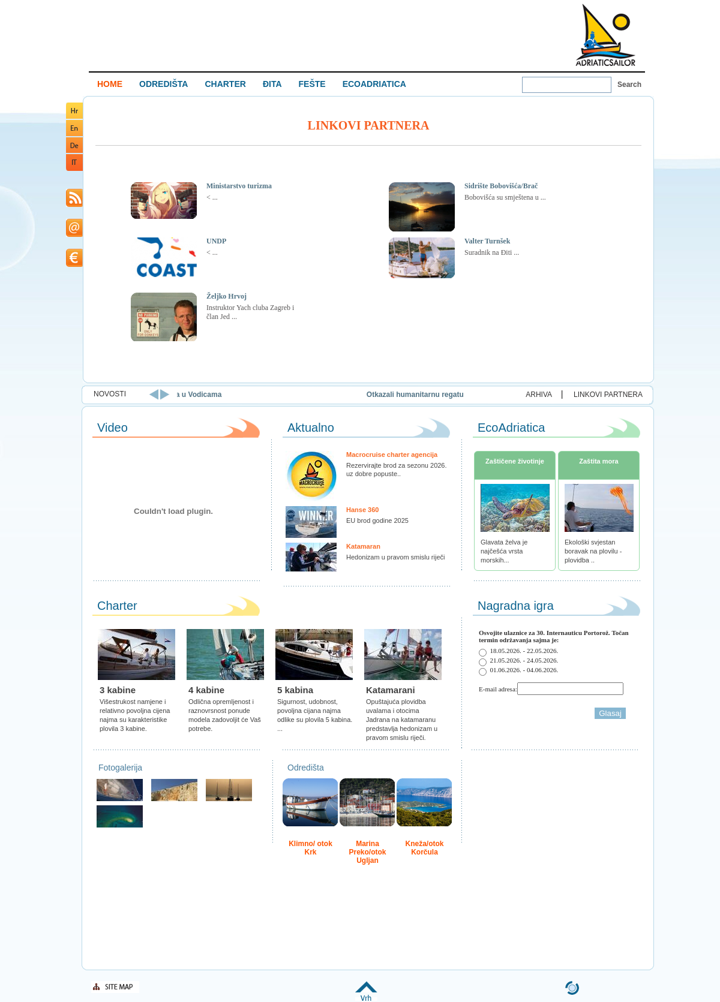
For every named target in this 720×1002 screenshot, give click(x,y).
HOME (109, 84)
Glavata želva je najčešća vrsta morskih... (504, 551)
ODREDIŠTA (163, 84)
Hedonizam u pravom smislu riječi (395, 557)
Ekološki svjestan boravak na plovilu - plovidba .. (593, 551)
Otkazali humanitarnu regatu (445, 394)
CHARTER (225, 84)
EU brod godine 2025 (377, 520)
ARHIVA (539, 394)
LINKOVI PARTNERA (608, 394)
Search (629, 84)
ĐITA (272, 84)
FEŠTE (312, 84)
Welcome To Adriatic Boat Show (605, 34)
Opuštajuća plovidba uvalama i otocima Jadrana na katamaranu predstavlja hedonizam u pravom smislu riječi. (401, 719)
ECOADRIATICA (374, 84)
